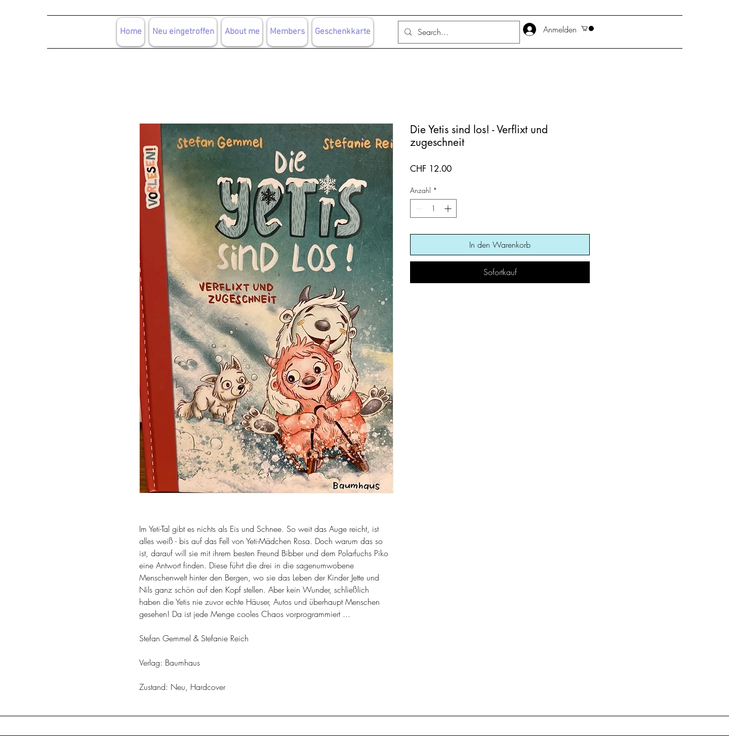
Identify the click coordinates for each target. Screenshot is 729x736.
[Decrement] (418, 208)
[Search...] (458, 32)
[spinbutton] (433, 208)
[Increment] (448, 208)
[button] (587, 28)
